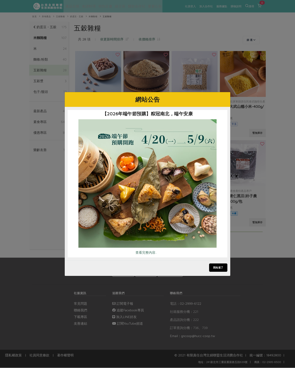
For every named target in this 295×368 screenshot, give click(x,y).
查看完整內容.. (146, 252)
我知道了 (218, 267)
